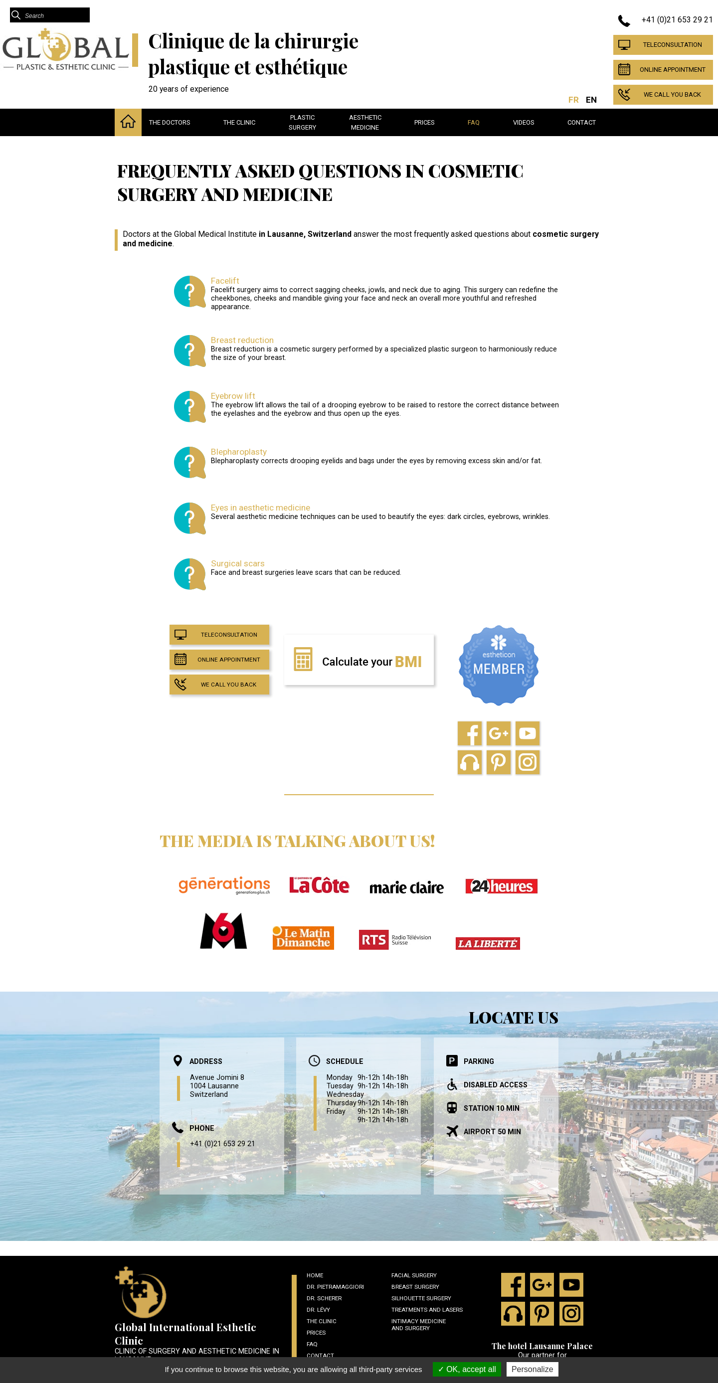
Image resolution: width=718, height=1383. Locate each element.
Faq (474, 122)
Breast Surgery (415, 1286)
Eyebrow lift (233, 396)
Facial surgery (414, 1275)
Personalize (532, 1369)
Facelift (225, 281)
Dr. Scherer (324, 1298)
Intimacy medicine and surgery (418, 1325)
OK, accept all (467, 1369)
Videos (524, 122)
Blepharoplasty (239, 452)
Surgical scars (238, 563)
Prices (424, 122)
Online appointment (673, 69)
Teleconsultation (672, 44)
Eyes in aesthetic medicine (260, 508)
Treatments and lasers (427, 1309)
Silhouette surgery (421, 1298)
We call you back (672, 94)
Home (315, 1275)
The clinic (239, 122)
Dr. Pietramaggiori (335, 1286)
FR (573, 100)
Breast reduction (242, 340)
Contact (581, 122)
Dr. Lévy (318, 1309)
